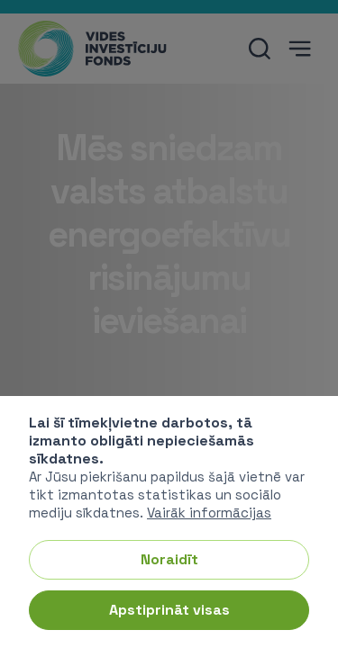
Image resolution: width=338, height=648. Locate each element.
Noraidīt (169, 559)
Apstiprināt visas (169, 609)
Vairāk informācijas (209, 512)
